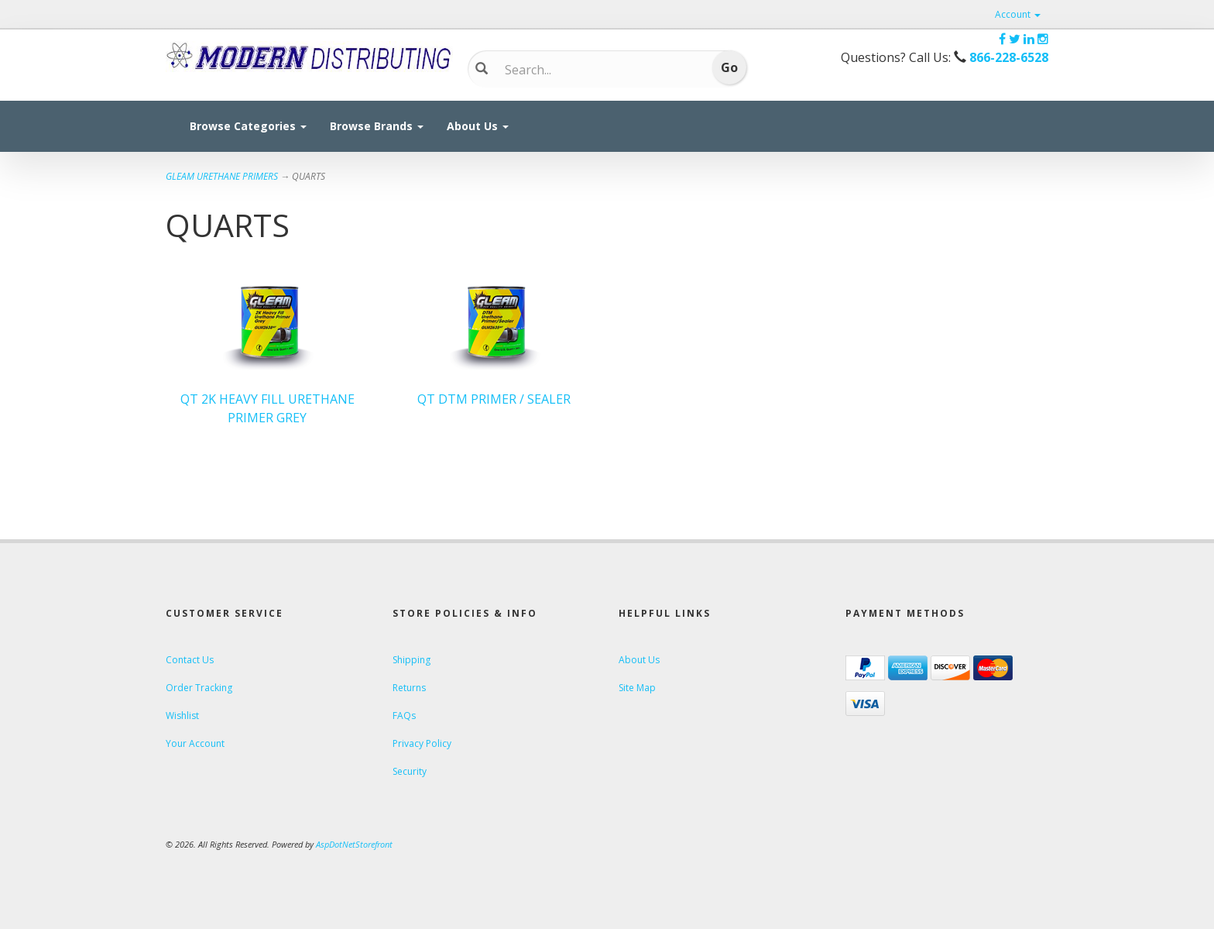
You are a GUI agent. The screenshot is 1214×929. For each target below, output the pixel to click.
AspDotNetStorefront (354, 844)
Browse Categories (248, 126)
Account (1018, 14)
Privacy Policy (422, 743)
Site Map (637, 687)
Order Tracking (199, 687)
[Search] (596, 70)
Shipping (411, 659)
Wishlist (182, 715)
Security (410, 771)
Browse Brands (377, 126)
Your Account (195, 743)
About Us (478, 126)
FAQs (404, 715)
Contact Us (190, 659)
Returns (409, 687)
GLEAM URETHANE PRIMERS (222, 176)
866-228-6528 (1008, 57)
